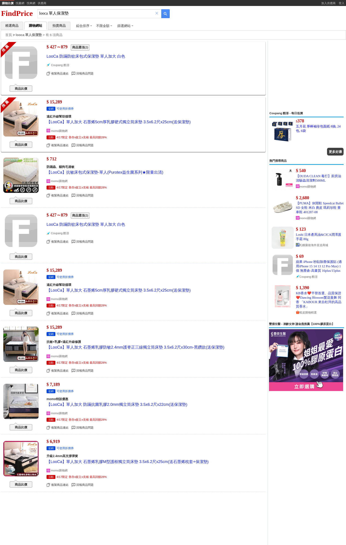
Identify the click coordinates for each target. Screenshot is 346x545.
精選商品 (12, 25)
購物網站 (35, 25)
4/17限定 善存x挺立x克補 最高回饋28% (81, 137)
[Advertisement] (306, 76)
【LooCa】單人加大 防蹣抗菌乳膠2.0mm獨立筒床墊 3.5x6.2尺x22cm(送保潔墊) (117, 404)
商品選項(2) (80, 47)
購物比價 (7, 3)
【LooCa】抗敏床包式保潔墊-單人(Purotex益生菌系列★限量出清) (105, 172)
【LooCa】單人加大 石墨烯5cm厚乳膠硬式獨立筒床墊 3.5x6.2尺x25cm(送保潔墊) (119, 122)
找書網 (20, 3)
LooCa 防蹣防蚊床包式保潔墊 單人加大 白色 (86, 56)
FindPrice (17, 13)
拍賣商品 (59, 25)
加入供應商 (328, 3)
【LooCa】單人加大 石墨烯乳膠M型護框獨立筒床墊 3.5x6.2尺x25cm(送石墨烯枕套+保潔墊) (128, 462)
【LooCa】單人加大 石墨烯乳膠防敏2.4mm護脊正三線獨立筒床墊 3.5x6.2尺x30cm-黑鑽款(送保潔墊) (135, 347)
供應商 (42, 3)
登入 (341, 3)
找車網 (31, 3)
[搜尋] (96, 13)
